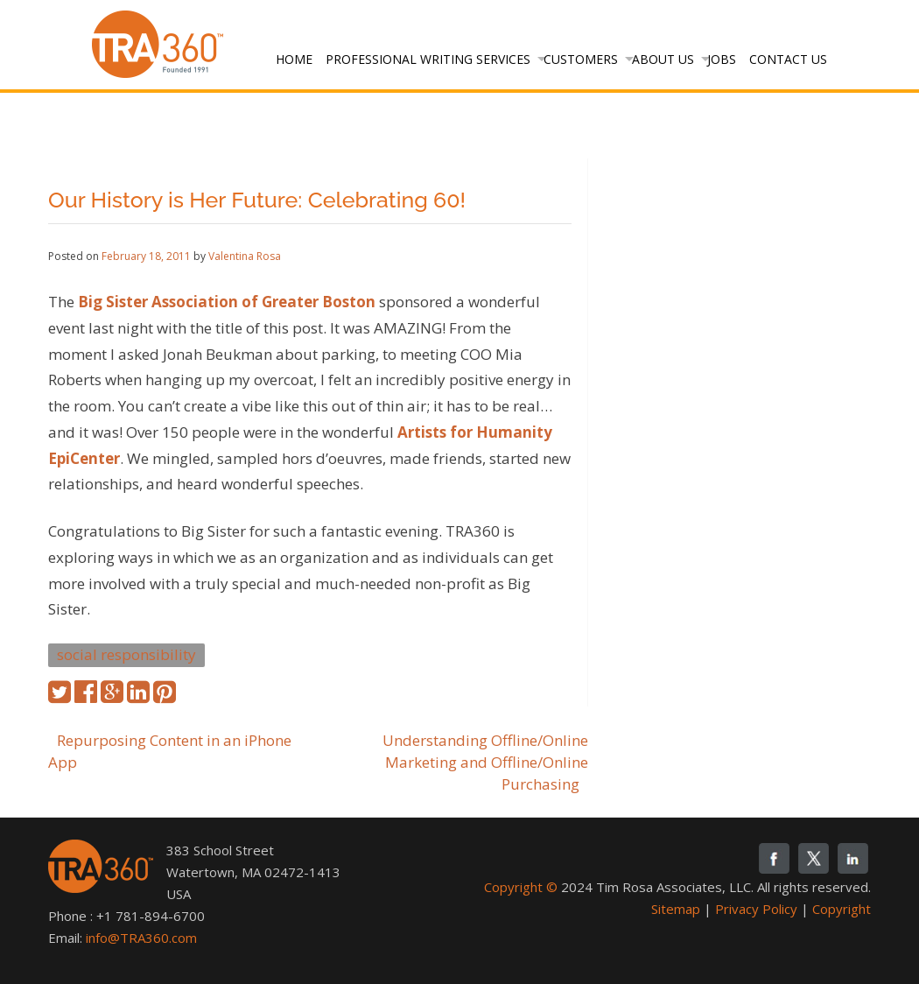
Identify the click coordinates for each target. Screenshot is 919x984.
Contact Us (788, 59)
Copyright (841, 908)
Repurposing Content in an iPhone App (169, 751)
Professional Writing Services (428, 59)
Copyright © (521, 887)
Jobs (721, 59)
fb (774, 858)
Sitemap (675, 908)
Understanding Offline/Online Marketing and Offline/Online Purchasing (485, 762)
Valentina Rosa (244, 256)
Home (294, 59)
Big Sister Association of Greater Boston (226, 302)
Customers (581, 59)
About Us (663, 59)
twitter (813, 858)
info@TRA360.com (141, 937)
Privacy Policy (756, 908)
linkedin (853, 858)
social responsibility (126, 654)
